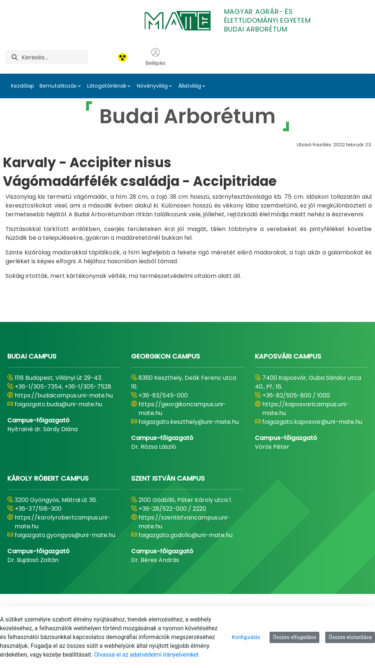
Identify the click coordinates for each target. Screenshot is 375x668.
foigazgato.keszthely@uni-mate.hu (188, 422)
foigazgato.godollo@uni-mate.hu (185, 535)
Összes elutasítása (350, 637)
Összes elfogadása (294, 637)
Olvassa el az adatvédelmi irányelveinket (146, 654)
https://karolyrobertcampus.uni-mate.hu (62, 522)
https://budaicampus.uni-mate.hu (64, 395)
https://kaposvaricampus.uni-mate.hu (305, 408)
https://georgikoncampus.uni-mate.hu (182, 408)
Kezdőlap (22, 85)
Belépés (156, 57)
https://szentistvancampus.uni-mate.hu (184, 522)
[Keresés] (55, 57)
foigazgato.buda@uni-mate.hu (58, 404)
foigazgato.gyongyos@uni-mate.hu (65, 535)
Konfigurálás (246, 637)
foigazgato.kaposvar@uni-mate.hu (312, 422)
